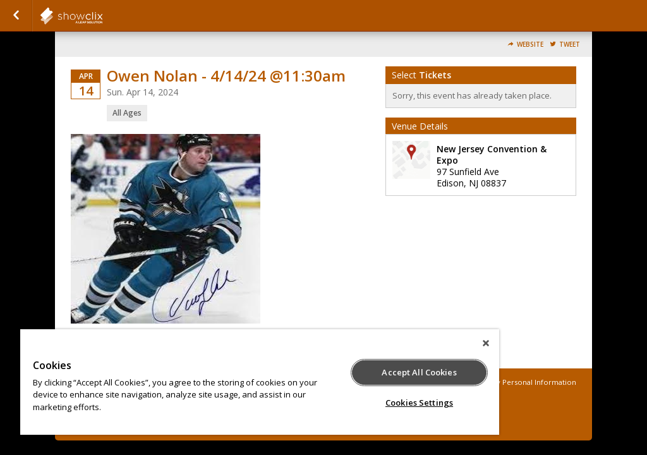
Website (530, 44)
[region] (259, 382)
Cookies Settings (419, 402)
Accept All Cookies (419, 372)
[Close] (486, 343)
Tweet (569, 44)
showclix (102, 15)
